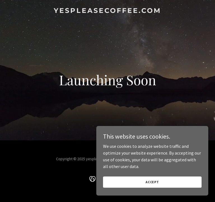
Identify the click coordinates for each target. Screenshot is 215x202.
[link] (107, 11)
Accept (152, 182)
